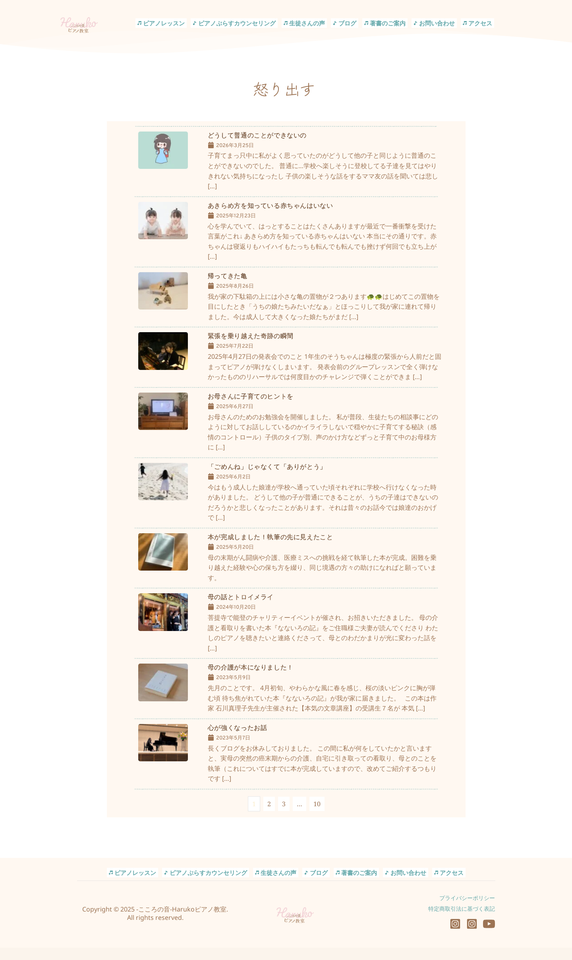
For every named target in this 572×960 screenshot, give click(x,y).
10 (317, 816)
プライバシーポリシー (467, 910)
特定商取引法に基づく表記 (461, 921)
